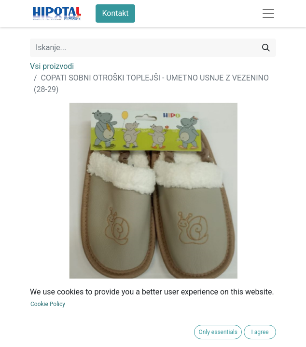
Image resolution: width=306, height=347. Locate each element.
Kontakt (115, 13)
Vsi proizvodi (52, 66)
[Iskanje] (266, 48)
